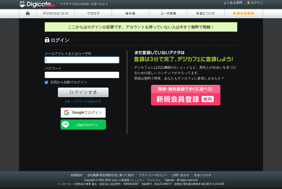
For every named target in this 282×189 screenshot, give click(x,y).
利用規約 (76, 175)
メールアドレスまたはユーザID (68, 53)
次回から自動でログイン (68, 82)
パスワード (53, 68)
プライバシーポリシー (153, 175)
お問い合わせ (180, 175)
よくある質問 (233, 2)
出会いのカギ (202, 175)
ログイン (257, 2)
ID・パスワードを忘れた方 (84, 101)
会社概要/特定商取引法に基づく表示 (110, 175)
